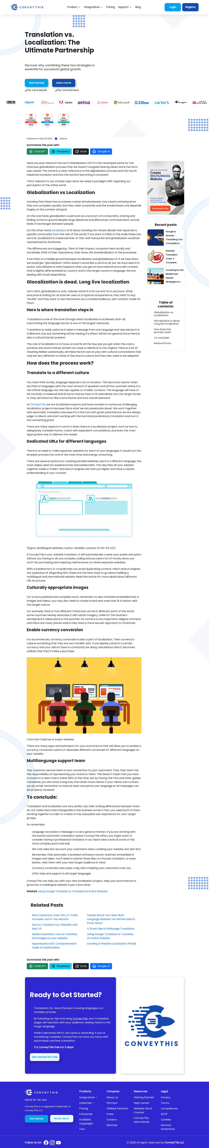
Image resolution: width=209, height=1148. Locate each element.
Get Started (36, 1118)
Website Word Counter (143, 1110)
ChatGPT (37, 151)
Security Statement (168, 1127)
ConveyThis (37, 404)
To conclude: (161, 337)
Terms (165, 1103)
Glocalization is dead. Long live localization (167, 322)
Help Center (141, 1103)
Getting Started (144, 1097)
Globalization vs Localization (163, 314)
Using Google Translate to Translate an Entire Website (73, 891)
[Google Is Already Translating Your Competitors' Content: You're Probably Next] (165, 237)
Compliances (169, 1108)
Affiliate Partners (117, 1108)
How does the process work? (162, 330)
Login (172, 7)
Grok (81, 151)
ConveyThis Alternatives (141, 1120)
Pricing (83, 1108)
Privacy (165, 1097)
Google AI (101, 151)
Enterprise (86, 1114)
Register (190, 7)
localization (59, 230)
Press (109, 1114)
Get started (36, 83)
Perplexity (60, 151)
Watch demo (61, 1118)
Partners (112, 1103)
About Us (112, 1097)
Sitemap (111, 1125)
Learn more (63, 83)
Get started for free (44, 1057)
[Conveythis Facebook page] (46, 1142)
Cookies (166, 1119)
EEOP (164, 1114)
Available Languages (86, 1121)
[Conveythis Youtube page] (58, 1143)
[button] (125, 7)
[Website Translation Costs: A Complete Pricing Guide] (165, 257)
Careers (111, 1119)
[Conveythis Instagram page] (52, 1142)
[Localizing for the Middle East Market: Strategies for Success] (165, 276)
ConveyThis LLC (174, 1142)
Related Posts (162, 343)
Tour (82, 1129)
